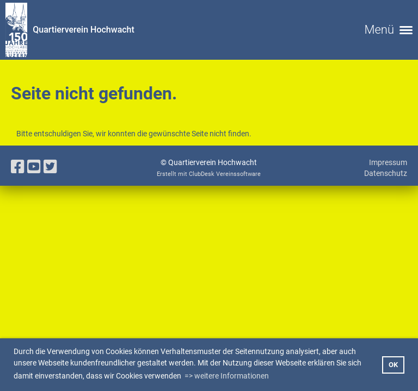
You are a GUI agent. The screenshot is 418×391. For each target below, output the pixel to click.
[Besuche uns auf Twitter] (50, 167)
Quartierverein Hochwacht (83, 29)
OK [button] (393, 365)
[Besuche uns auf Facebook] (17, 167)
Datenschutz (385, 173)
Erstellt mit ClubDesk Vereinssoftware (209, 174)
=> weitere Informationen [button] (227, 375)
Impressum (388, 162)
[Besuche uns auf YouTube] (34, 167)
